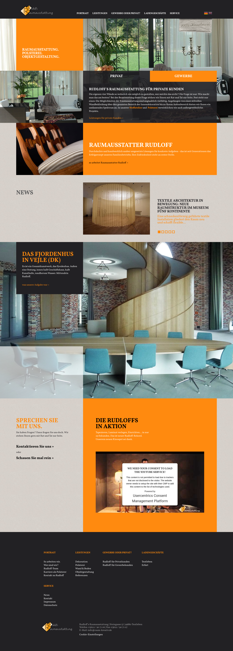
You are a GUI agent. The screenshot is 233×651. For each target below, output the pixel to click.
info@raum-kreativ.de (100, 630)
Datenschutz (50, 605)
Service (175, 13)
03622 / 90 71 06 (96, 627)
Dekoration (81, 561)
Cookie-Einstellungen (91, 634)
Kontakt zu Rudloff (54, 575)
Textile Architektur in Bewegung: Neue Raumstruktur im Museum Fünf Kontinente (183, 206)
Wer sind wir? (51, 565)
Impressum (50, 601)
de (206, 13)
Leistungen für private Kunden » (106, 118)
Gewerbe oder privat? (125, 13)
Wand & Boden (83, 568)
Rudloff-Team (51, 568)
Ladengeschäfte (155, 13)
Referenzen (81, 575)
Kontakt (48, 598)
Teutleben (147, 561)
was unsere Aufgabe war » (35, 285)
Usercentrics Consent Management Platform (150, 498)
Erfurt (145, 565)
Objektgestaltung (84, 572)
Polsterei (80, 565)
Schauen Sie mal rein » (35, 458)
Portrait (83, 13)
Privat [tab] (116, 76)
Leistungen (99, 13)
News (46, 595)
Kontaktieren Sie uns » (35, 446)
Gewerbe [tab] (183, 76)
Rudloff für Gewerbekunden (118, 565)
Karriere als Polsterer (55, 572)
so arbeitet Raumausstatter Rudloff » (108, 162)
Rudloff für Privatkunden (116, 561)
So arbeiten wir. (52, 561)
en (210, 13)
